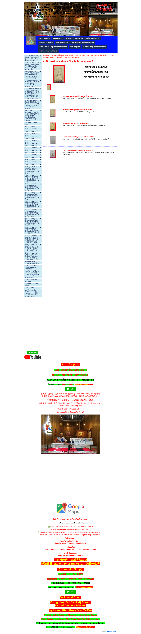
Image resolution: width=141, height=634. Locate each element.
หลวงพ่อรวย (46, 55)
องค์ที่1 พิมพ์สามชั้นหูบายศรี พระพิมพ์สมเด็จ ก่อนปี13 (78, 96)
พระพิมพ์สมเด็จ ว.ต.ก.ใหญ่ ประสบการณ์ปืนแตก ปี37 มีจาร (79, 137)
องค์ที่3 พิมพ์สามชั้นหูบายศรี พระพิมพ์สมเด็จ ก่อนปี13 (78, 110)
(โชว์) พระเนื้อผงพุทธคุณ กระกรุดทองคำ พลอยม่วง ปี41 (78, 150)
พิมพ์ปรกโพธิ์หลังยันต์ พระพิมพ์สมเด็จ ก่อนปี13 (76, 123)
